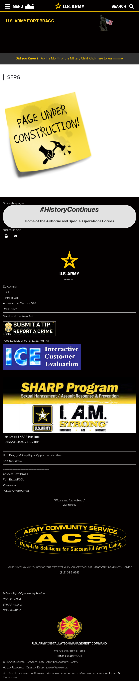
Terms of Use (10, 297)
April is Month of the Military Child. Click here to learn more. (69, 58)
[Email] (15, 236)
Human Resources (13, 667)
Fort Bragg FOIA (13, 479)
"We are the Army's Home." (69, 500)
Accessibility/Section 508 (19, 303)
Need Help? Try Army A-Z (18, 316)
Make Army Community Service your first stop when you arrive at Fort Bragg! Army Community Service (70, 567)
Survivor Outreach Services (20, 662)
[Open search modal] (123, 6)
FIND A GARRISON (70, 656)
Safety (74, 662)
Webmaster (9, 485)
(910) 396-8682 (69, 572)
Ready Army (10, 309)
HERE (35, 442)
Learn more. (69, 504)
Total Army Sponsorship (53, 662)
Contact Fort (11, 474)
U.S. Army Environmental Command (24, 673)
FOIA (6, 292)
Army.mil (69, 279)
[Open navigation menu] (13, 6)
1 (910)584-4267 (13, 442)
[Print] (6, 236)
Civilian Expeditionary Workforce (47, 667)
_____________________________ (26, 468)
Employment (10, 286)
